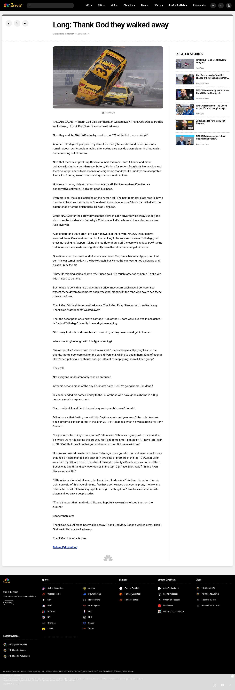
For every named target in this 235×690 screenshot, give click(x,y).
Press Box (62, 671)
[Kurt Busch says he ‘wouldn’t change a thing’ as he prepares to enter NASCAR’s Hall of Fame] (185, 79)
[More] (213, 5)
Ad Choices (7, 671)
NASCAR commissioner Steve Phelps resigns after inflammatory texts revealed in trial (211, 137)
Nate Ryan (200, 68)
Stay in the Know (10, 592)
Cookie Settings (128, 671)
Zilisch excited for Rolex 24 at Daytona (210, 122)
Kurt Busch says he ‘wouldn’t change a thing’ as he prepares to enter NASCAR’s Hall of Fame (212, 76)
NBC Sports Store (52, 671)
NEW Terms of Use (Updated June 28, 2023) (83, 671)
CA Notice (117, 671)
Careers (23, 671)
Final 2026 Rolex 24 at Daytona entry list (211, 61)
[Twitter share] (17, 23)
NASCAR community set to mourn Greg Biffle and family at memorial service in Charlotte (212, 91)
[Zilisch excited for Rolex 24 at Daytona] (185, 125)
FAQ (43, 671)
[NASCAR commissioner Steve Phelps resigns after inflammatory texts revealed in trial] (185, 140)
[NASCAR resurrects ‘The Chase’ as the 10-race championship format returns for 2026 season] (185, 109)
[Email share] (25, 23)
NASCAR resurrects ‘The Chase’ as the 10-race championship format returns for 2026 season (211, 107)
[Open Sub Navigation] (92, 5)
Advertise (16, 671)
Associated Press (202, 83)
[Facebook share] (9, 23)
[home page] (13, 5)
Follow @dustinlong (65, 547)
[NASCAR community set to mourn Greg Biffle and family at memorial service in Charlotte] (185, 94)
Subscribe (8, 603)
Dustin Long (59, 34)
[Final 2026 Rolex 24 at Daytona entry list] (185, 64)
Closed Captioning (33, 671)
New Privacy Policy (105, 671)
